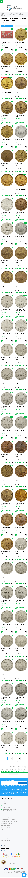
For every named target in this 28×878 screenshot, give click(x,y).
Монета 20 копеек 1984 (20, 649)
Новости (3, 834)
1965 (2, 769)
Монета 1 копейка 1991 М (6, 140)
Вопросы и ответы (5, 825)
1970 (16, 769)
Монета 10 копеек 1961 (20, 431)
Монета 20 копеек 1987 (6, 600)
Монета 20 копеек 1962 (6, 576)
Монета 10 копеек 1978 (20, 358)
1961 (14, 767)
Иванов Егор (19, 875)
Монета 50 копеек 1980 (20, 140)
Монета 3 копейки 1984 (6, 285)
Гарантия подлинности (6, 832)
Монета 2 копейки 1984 (6, 455)
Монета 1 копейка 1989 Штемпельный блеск (20, 188)
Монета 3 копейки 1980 (6, 261)
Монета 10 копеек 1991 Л (6, 212)
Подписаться (22, 783)
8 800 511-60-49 (6, 798)
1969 (11, 769)
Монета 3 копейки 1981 (20, 261)
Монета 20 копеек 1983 (6, 649)
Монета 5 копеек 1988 (5, 528)
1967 (7, 769)
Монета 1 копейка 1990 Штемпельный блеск (6, 91)
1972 (24, 769)
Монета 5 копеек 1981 (5, 503)
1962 (19, 767)
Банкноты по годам (5, 840)
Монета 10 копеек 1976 (6, 382)
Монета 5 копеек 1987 (19, 115)
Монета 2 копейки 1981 (6, 479)
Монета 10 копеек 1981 (6, 358)
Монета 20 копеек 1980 (6, 625)
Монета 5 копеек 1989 (19, 528)
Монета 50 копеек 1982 (6, 722)
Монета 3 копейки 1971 (6, 115)
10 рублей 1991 (7, 767)
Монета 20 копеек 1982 (20, 625)
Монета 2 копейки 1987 (20, 164)
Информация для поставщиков (8, 829)
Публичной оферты (5, 786)
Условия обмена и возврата (8, 823)
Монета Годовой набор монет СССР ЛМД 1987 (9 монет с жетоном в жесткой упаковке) (7, 43)
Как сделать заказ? (5, 827)
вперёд (17, 761)
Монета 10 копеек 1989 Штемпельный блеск (20, 309)
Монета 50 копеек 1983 (20, 697)
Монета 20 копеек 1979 (6, 673)
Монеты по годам (5, 838)
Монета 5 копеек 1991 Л (19, 212)
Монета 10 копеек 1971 (20, 406)
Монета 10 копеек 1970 (6, 431)
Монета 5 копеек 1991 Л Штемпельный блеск (20, 503)
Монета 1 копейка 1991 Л (6, 188)
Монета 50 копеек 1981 (20, 722)
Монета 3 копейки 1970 (6, 164)
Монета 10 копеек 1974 (20, 382)
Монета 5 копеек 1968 (19, 43)
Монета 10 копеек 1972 (6, 406)
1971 (20, 769)
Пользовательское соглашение (8, 819)
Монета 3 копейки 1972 (20, 91)
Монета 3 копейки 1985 (20, 285)
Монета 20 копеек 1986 (20, 600)
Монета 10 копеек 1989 (6, 746)
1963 (23, 767)
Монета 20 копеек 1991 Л (20, 552)
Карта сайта (4, 836)
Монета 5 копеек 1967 (5, 67)
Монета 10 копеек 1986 (20, 334)
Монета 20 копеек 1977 (20, 576)
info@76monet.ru (7, 801)
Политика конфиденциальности (9, 821)
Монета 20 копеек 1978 (20, 673)
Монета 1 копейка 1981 (20, 479)
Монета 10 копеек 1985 (20, 746)
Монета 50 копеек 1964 (20, 237)
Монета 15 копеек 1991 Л (6, 237)
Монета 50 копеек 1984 (6, 697)
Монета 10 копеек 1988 (6, 334)
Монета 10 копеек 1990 (6, 309)
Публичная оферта (5, 817)
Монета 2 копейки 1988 (20, 455)
